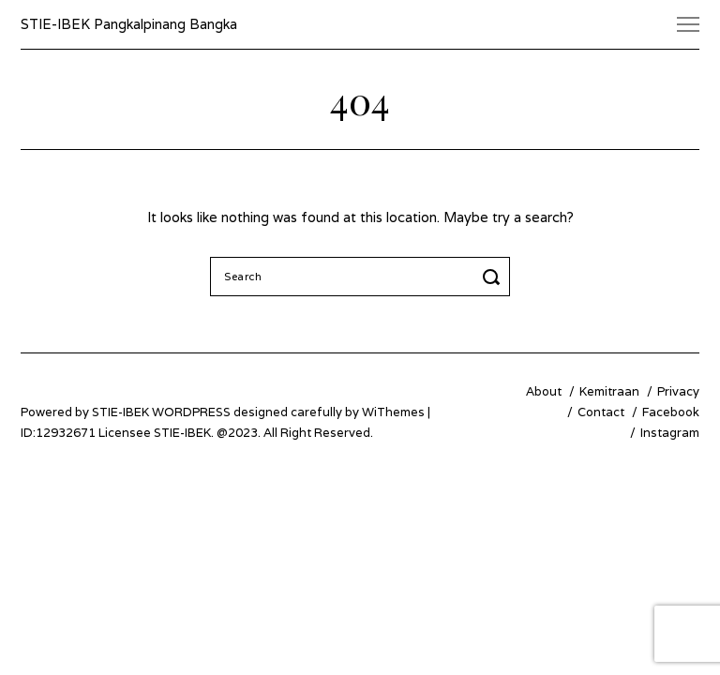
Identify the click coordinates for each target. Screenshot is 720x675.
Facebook (670, 412)
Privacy (678, 391)
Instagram (669, 433)
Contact (601, 412)
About (544, 391)
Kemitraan (609, 391)
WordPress (191, 412)
